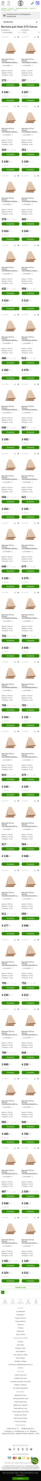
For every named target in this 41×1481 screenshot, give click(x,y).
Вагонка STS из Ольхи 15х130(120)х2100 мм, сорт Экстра (10, 1171)
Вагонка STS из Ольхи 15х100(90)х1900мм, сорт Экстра (30, 338)
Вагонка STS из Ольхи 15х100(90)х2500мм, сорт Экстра (30, 546)
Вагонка (32, 8)
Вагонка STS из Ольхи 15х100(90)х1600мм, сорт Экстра (9, 269)
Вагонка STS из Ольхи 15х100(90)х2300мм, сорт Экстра (30, 477)
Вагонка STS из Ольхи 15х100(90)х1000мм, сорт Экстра (9, 60)
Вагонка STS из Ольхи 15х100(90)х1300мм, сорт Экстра (30, 130)
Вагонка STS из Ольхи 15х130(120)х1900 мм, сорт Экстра (10, 1102)
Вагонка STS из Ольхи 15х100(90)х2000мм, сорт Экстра (9, 408)
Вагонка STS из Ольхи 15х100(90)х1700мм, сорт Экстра (30, 269)
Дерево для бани (22, 8)
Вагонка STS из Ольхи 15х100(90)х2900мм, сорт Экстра (30, 685)
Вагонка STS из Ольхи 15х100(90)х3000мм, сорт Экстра (9, 755)
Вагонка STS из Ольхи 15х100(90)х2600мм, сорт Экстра (9, 616)
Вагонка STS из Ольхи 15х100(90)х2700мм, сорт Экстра (30, 616)
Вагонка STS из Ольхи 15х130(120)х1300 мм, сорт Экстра (10, 894)
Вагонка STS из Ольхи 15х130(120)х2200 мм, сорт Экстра (30, 1171)
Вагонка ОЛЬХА (6, 10)
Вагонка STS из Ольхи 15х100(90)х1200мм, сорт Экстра (9, 130)
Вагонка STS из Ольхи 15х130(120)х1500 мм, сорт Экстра (10, 963)
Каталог (11, 8)
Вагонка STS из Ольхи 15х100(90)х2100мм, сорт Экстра (30, 408)
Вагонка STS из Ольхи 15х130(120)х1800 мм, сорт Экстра (30, 1033)
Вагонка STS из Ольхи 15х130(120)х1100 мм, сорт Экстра (10, 824)
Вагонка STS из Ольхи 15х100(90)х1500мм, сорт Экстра (30, 199)
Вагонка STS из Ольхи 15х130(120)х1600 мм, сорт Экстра (30, 963)
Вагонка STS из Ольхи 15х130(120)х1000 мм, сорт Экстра (30, 755)
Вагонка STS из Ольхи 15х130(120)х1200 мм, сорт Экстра (30, 824)
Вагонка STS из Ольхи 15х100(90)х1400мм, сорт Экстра (9, 199)
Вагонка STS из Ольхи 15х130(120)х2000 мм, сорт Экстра (30, 1102)
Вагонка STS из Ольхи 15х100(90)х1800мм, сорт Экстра (9, 338)
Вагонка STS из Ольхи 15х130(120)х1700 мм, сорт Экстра (10, 1033)
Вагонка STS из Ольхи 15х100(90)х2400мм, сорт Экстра (9, 546)
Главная (3, 8)
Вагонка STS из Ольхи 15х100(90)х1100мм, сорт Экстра (30, 60)
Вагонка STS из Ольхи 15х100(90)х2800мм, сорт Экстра (9, 685)
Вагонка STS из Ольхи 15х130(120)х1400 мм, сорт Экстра (30, 894)
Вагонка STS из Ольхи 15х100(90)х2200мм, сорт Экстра (9, 477)
